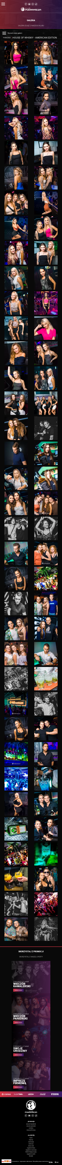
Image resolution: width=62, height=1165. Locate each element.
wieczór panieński (31, 1126)
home (31, 1137)
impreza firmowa (31, 1130)
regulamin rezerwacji (31, 1150)
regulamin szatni (31, 1154)
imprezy (31, 1139)
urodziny (31, 1128)
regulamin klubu (31, 1148)
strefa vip (31, 1143)
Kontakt (31, 1156)
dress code (31, 1146)
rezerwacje (31, 1141)
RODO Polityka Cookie (31, 1152)
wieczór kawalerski (31, 1124)
